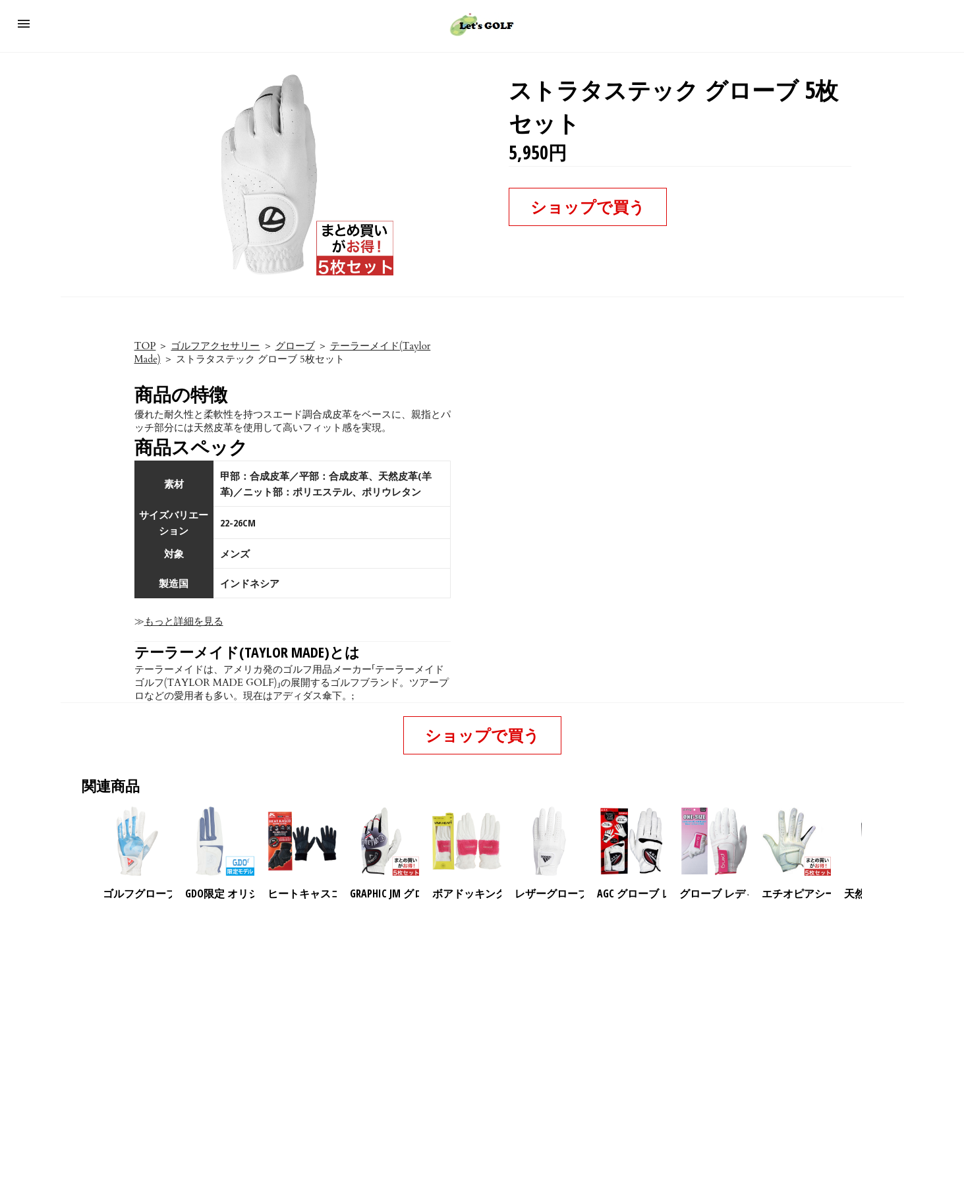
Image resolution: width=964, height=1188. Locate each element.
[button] (24, 24)
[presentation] (873, 841)
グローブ (295, 346)
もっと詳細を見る (183, 621)
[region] (482, 1014)
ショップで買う (587, 206)
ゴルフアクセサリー (215, 346)
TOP (145, 346)
